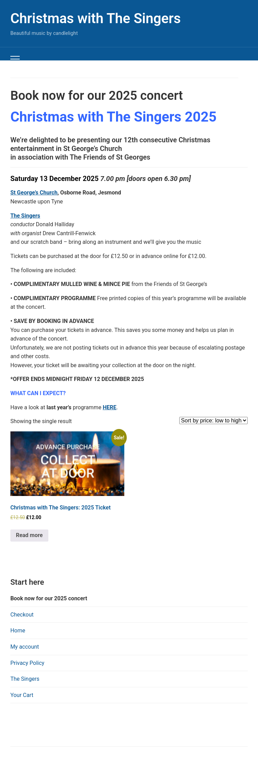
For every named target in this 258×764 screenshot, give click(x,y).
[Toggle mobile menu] (15, 59)
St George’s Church (34, 192)
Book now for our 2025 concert (48, 598)
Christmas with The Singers (95, 18)
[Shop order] (213, 420)
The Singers (24, 679)
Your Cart (22, 695)
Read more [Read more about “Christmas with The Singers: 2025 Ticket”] (29, 535)
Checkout (22, 614)
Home (17, 630)
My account (24, 646)
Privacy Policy (27, 663)
